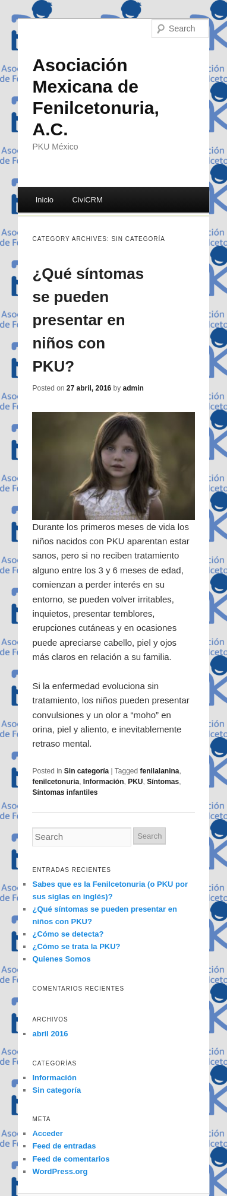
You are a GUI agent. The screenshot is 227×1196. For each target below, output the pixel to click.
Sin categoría (86, 771)
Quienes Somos (61, 958)
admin (133, 388)
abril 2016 (50, 1033)
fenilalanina (159, 771)
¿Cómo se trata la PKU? (76, 946)
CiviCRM (87, 199)
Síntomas (163, 782)
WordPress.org (59, 1171)
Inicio (44, 199)
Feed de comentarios (70, 1158)
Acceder (47, 1133)
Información (103, 782)
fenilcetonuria (55, 782)
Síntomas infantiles (64, 792)
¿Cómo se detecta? (67, 933)
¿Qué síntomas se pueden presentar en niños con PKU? (88, 320)
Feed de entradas (64, 1145)
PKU (135, 782)
